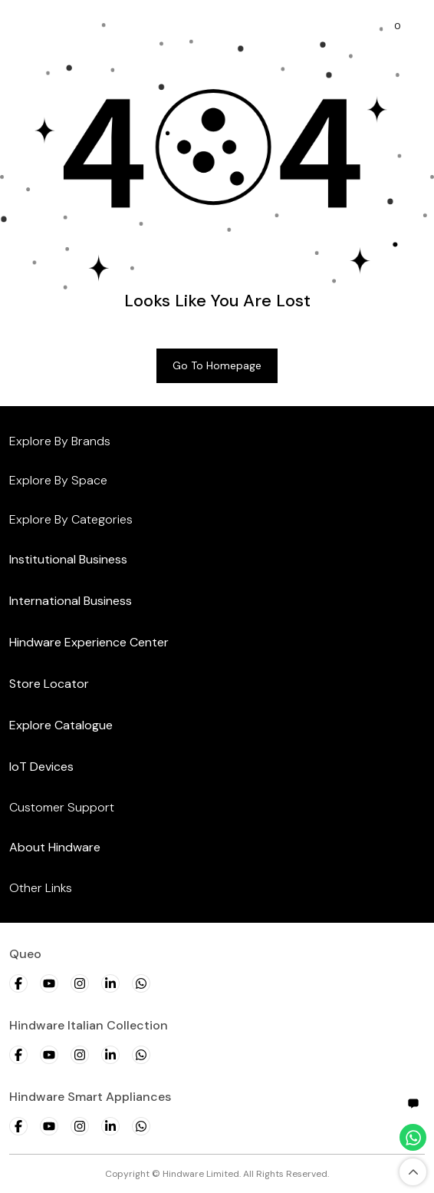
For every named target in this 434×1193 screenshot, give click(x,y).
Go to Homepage (217, 365)
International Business (70, 601)
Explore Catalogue (61, 725)
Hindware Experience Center (89, 642)
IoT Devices (41, 766)
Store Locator (49, 684)
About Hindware (54, 847)
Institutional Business (68, 559)
